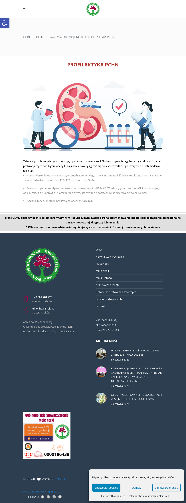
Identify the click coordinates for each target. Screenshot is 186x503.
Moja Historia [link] (104, 278)
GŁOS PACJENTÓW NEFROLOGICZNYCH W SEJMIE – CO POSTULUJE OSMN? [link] (136, 397)
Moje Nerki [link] (102, 270)
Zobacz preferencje (166, 487)
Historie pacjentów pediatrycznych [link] (116, 292)
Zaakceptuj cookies (106, 487)
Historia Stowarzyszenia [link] (110, 256)
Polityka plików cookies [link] (113, 496)
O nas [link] (99, 249)
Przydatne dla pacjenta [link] (109, 299)
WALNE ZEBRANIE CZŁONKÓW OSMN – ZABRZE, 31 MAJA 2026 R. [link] (136, 352)
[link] (4, 23)
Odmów (136, 487)
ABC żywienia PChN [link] (107, 285)
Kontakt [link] (100, 306)
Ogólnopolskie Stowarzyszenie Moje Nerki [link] (148, 496)
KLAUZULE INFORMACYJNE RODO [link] (41, 491)
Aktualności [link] (102, 263)
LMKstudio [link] (60, 479)
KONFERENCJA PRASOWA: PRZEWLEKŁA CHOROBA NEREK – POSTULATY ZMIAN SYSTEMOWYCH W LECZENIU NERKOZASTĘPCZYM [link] (136, 374)
